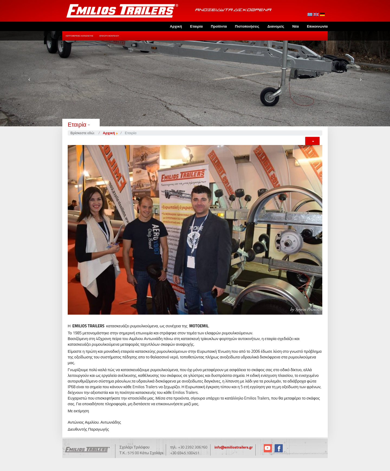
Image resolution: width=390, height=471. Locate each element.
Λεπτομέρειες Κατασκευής (79, 36)
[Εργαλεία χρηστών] (312, 141)
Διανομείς (275, 26)
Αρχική (176, 26)
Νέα (295, 26)
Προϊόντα (219, 26)
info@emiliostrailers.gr (233, 447)
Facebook (279, 448)
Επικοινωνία (317, 26)
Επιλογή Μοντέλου (109, 36)
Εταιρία (196, 26)
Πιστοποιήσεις (247, 26)
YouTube (268, 448)
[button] (29, 78)
